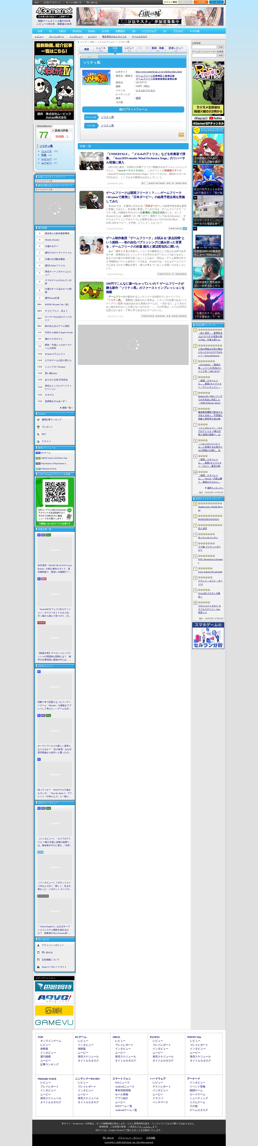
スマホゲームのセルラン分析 (58, 282)
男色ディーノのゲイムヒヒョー (58, 273)
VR (133, 31)
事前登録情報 (123, 1090)
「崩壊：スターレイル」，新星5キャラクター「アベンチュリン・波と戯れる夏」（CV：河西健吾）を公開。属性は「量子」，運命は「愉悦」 (210, 384)
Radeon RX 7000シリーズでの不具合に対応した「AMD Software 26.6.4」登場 (210, 400)
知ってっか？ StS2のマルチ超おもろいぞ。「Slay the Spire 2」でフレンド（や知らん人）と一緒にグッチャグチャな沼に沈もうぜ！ (55, 793)
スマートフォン (121, 1078)
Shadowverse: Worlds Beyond (210, 508)
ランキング (216, 2)
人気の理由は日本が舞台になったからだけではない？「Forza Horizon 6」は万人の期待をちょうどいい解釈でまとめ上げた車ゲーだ (210, 352)
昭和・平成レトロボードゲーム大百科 (58, 346)
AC (164, 31)
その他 (194, 1106)
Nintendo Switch (48, 468)
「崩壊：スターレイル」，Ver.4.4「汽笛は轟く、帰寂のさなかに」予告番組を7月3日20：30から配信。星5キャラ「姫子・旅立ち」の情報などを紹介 (210, 479)
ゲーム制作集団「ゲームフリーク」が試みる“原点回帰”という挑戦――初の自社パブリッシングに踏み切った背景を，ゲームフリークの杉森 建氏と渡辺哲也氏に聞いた (145, 242)
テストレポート (162, 1086)
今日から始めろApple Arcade (59, 332)
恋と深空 (202, 528)
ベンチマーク (160, 1102)
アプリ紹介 (121, 1098)
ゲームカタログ (139, 36)
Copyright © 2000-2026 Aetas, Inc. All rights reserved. (129, 1142)
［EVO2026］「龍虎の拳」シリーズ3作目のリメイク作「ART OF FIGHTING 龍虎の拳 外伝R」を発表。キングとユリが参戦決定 (210, 368)
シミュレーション (145, 90)
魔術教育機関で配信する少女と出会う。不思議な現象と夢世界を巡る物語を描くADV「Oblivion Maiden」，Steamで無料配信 (210, 416)
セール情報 (121, 1094)
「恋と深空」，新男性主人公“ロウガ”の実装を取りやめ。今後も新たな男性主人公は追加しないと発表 (210, 336)
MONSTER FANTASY (208, 519)
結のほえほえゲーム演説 (57, 326)
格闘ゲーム (196, 1090)
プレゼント (47, 426)
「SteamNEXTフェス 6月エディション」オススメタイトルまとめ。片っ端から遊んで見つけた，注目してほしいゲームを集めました (54, 613)
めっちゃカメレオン (208, 537)
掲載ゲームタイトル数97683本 (54, 21)
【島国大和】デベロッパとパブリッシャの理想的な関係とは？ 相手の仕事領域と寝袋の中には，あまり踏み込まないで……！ (54, 656)
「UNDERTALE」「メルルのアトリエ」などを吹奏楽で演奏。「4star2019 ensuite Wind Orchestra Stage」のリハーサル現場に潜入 (145, 158)
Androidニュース (124, 1086)
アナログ (178, 31)
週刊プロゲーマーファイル (58, 252)
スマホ (105, 31)
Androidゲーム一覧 (126, 1110)
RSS (37, 2)
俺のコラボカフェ (54, 339)
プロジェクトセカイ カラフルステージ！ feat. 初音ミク (209, 609)
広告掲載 (150, 1138)
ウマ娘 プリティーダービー (209, 548)
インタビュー (76, 36)
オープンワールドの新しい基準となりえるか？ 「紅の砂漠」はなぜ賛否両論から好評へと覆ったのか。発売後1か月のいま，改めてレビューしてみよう (55, 749)
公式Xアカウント (52, 2)
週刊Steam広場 (52, 298)
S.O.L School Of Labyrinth (210, 571)
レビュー (39, 36)
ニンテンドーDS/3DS (87, 1078)
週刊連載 (45, 1056)
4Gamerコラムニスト (55, 354)
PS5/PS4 (77, 31)
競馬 (138, 98)
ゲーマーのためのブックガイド (58, 318)
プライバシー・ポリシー (130, 1138)
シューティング (199, 1098)
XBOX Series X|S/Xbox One (54, 458)
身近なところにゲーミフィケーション (58, 387)
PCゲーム (46, 453)
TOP (39, 31)
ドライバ (46, 441)
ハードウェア (149, 31)
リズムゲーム (197, 1102)
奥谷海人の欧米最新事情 (57, 233)
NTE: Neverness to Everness (210, 561)
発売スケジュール (88, 1056)
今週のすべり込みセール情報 (58, 290)
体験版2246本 (64, 24)
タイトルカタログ (88, 1060)
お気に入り (185, 2)
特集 (44, 154)
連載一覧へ (67, 407)
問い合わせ (92, 2)
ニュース (46, 151)
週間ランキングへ (215, 488)
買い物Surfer (51, 373)
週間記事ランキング (52, 419)
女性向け (120, 31)
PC (50, 31)
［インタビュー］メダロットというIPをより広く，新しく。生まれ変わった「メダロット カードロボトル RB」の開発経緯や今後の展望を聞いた (55, 886)
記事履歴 (201, 2)
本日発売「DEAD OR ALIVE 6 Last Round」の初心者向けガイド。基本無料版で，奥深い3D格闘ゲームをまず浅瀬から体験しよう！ (55, 569)
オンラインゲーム (50, 1040)
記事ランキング (49, 1064)
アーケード (193, 1078)
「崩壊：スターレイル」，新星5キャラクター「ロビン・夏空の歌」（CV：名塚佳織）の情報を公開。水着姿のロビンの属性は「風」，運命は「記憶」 (210, 463)
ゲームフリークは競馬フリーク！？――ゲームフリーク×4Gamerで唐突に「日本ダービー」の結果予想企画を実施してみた (145, 197)
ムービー (92, 36)
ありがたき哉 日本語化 (56, 379)
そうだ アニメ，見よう (56, 311)
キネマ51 (49, 395)
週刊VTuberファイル (55, 265)
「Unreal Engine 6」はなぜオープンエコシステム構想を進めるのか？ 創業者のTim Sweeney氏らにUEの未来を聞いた (54, 930)
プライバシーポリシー (53, 945)
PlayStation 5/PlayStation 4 (53, 463)
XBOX (62, 31)
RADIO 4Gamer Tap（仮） (57, 304)
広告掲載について (50, 959)
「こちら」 (146, 1126)
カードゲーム (197, 1094)
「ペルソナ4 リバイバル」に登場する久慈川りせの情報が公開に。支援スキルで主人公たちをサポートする (210, 447)
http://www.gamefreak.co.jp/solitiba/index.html (159, 71)
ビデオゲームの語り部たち (58, 360)
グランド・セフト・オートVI (210, 582)
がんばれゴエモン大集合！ (209, 595)
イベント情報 (197, 1086)
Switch (91, 31)
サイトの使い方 (73, 2)
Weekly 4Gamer (52, 240)
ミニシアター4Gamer (55, 367)
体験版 (44, 1048)
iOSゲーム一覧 (123, 1106)
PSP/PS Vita (194, 1037)
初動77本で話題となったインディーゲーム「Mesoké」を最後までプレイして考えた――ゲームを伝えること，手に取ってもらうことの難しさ (54, 705)
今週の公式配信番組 (55, 259)
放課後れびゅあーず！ (56, 401)
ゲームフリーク (144, 75)
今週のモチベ (51, 246)
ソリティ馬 (107, 117)
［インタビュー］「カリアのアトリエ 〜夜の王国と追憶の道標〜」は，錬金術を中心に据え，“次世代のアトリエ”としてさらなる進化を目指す (55, 842)
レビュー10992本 (46, 24)
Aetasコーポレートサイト (54, 966)
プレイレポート (56, 36)
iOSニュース (122, 1082)
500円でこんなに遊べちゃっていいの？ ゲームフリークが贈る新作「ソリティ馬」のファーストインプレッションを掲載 (145, 288)
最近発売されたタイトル (114, 36)
